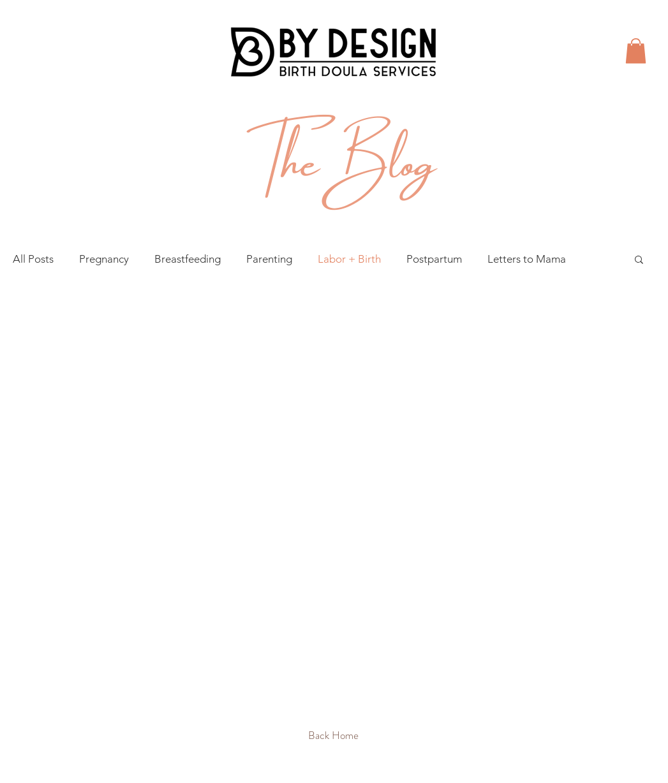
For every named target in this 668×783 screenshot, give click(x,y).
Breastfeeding (187, 258)
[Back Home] (333, 735)
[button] (635, 50)
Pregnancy (104, 258)
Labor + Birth (349, 258)
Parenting (269, 258)
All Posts (33, 258)
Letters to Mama (526, 258)
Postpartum (434, 258)
